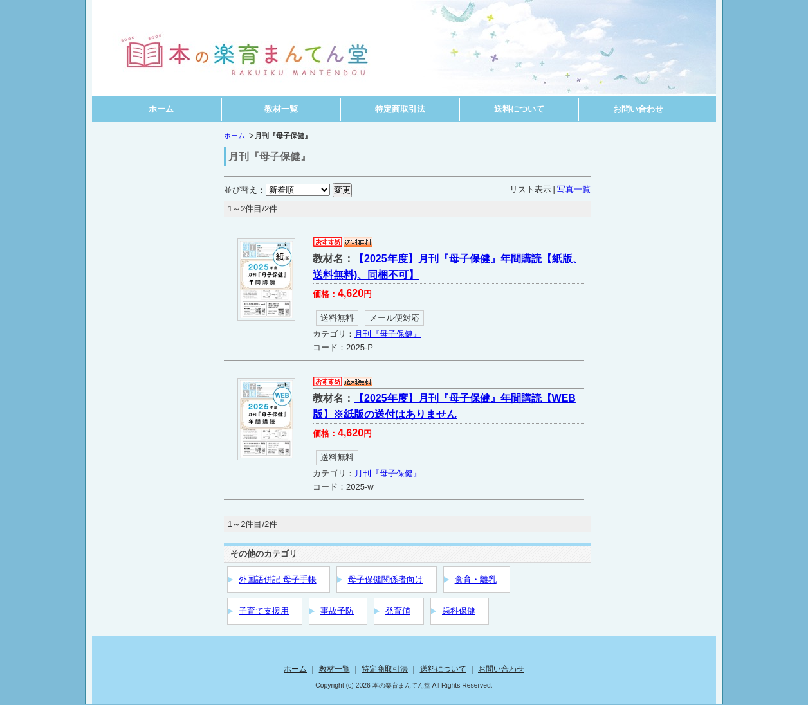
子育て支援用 (264, 611)
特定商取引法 (400, 109)
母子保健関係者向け (385, 579)
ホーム (161, 109)
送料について (519, 109)
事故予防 (337, 611)
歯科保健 (458, 611)
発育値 (397, 611)
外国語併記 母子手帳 (278, 579)
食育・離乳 (476, 579)
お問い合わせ (638, 109)
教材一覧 (281, 109)
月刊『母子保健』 (387, 334)
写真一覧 (574, 189)
